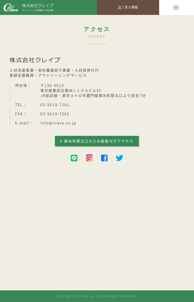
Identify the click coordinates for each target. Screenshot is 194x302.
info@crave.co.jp (58, 123)
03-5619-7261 (54, 104)
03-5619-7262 (54, 114)
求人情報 (128, 7)
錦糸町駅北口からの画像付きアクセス (96, 141)
